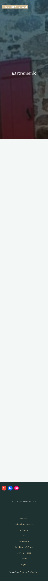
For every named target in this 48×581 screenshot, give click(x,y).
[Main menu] (44, 7)
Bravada (23, 572)
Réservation (24, 518)
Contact (24, 559)
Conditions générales (24, 547)
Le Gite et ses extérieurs (24, 524)
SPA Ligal (24, 530)
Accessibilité (24, 541)
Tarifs (24, 535)
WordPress (34, 572)
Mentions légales (24, 553)
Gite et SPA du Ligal (15, 7)
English (24, 564)
